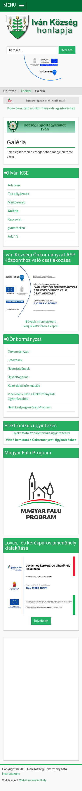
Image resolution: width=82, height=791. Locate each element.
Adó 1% (13, 236)
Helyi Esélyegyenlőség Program (29, 407)
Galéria (13, 211)
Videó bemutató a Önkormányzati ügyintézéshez (41, 108)
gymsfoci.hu (16, 228)
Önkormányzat (18, 351)
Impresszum (11, 773)
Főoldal (26, 91)
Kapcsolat (14, 219)
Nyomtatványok (19, 368)
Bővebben (41, 621)
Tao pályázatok (18, 194)
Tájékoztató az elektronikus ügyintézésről (41, 433)
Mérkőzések (16, 202)
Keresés (67, 50)
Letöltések (15, 360)
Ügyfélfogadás (18, 377)
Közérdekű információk (24, 385)
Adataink (14, 185)
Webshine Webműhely (32, 780)
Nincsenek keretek (41, 668)
